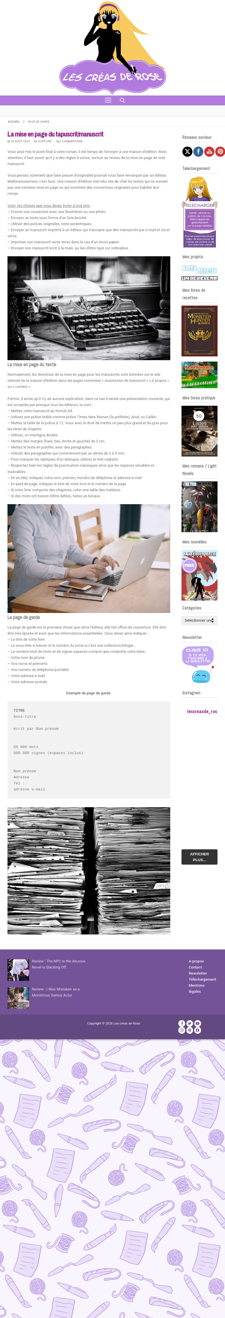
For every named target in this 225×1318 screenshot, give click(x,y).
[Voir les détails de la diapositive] (199, 331)
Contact (195, 967)
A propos (196, 961)
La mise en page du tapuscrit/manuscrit (55, 134)
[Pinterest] (189, 1030)
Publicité (14, 1026)
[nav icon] (108, 100)
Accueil (14, 121)
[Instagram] (181, 1030)
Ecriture (43, 141)
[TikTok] (197, 1030)
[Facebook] (181, 1023)
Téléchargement (202, 979)
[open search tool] (122, 100)
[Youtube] (197, 1023)
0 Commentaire (69, 141)
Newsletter (198, 973)
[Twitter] (189, 1023)
